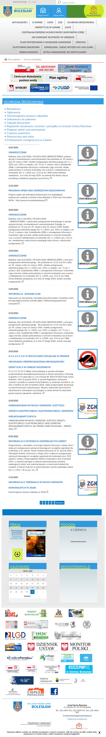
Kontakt (86, 1)
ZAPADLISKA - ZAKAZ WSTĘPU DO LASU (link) (68, 47)
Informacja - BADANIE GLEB (25, 294)
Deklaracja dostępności (77, 719)
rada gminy (59, 15)
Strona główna (7, 11)
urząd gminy (43, 15)
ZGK (60, 22)
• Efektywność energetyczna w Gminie (28, 139)
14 (16, 583)
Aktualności (19, 22)
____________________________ (21, 143)
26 (43, 588)
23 (27, 588)
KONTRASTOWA (20, 2)
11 (38, 579)
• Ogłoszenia (12, 112)
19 (43, 583)
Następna (60, 503)
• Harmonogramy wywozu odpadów (26, 115)
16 (27, 583)
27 (11, 592)
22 (21, 588)
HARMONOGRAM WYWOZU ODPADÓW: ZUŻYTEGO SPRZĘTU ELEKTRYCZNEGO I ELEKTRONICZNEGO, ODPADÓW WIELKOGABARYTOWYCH (41, 411)
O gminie (37, 22)
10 (32, 579)
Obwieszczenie (18, 152)
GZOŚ (68, 27)
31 (32, 592)
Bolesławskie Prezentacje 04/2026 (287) (17, 535)
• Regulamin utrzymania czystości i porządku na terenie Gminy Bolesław (48, 126)
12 (43, 579)
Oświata (80, 42)
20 (11, 588)
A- (30, 2)
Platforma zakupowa (26, 47)
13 (11, 583)
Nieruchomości (28, 52)
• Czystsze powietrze (17, 133)
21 (16, 588)
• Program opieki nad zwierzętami (24, 129)
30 (27, 592)
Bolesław (23, 11)
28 (16, 592)
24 (32, 588)
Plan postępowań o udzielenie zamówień (45, 42)
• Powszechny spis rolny (19, 136)
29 (21, 592)
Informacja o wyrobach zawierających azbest (38, 441)
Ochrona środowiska (80, 22)
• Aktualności (12, 108)
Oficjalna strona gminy (24, 8)
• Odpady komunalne (17, 122)
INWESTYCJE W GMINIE (47, 27)
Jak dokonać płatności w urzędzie (53, 37)
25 (38, 588)
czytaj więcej (51, 178)
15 (21, 583)
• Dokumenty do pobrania (20, 119)
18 (38, 583)
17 (32, 583)
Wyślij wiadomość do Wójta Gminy (65, 52)
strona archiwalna (43, 726)
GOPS (50, 22)
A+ (35, 2)
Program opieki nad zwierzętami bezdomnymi (37, 190)
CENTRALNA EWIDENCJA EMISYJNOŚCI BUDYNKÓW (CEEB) (53, 32)
